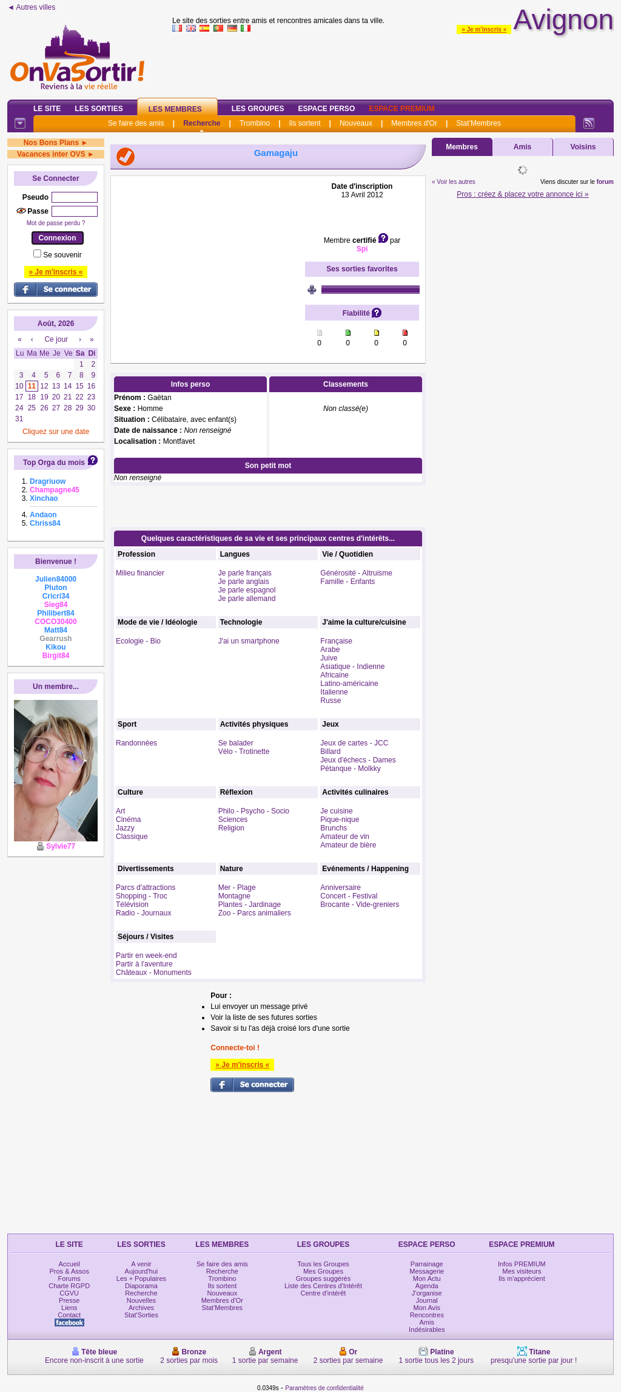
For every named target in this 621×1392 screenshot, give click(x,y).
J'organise (427, 1293)
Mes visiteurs (521, 1271)
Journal (427, 1300)
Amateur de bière (348, 845)
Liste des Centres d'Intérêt (323, 1285)
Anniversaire (340, 887)
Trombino (255, 123)
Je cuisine (336, 811)
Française (336, 641)
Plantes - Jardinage (249, 904)
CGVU (69, 1293)
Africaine (334, 675)
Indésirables (427, 1329)
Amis (522, 147)
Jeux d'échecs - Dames (357, 760)
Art (120, 811)
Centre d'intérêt (323, 1293)
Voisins (583, 147)
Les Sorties (99, 108)
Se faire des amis (136, 123)
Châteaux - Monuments (154, 972)
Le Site (47, 108)
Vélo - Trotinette (244, 751)
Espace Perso (326, 108)
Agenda (426, 1285)
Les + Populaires (141, 1278)
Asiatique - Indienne (352, 666)
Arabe (330, 649)
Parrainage (427, 1264)
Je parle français (245, 573)
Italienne (333, 692)
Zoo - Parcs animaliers (254, 913)
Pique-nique (339, 819)
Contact (69, 1315)
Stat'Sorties (141, 1315)
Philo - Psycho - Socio (253, 811)
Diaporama (141, 1285)
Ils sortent (304, 123)
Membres (462, 147)
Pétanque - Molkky (350, 768)
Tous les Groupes (323, 1264)
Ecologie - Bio (138, 641)
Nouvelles (141, 1300)
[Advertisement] (208, 258)
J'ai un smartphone (249, 641)
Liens (69, 1307)
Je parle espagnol (247, 590)
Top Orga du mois (54, 462)
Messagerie (426, 1271)
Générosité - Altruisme (356, 573)
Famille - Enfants (347, 581)
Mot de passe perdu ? (56, 223)
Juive (328, 658)
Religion (231, 828)
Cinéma (128, 819)
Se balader (235, 743)
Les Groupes (258, 108)
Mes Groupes (323, 1271)
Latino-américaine (349, 683)
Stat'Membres (478, 123)
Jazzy (125, 828)
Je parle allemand (247, 598)
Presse (69, 1300)
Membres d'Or (414, 123)
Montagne (234, 896)
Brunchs (333, 828)
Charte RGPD (69, 1285)
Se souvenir (62, 255)
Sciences (233, 819)
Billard (330, 751)
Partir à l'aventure (144, 964)
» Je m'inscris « (484, 29)
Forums (69, 1278)
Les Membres (175, 109)
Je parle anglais (243, 581)
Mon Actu (427, 1278)
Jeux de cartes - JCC (354, 743)
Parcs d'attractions (145, 887)
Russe (330, 700)
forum (605, 181)
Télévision (132, 904)
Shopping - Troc (141, 896)
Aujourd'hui (141, 1271)
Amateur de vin (344, 836)
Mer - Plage (237, 887)
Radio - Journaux (143, 913)
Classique (132, 836)
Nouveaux (356, 123)
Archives (141, 1307)
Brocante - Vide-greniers (359, 904)
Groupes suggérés (323, 1278)
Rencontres (427, 1315)
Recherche (201, 123)
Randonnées (136, 743)
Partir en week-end (146, 955)
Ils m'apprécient (521, 1278)
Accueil (68, 1264)
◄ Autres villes (31, 7)
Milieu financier (140, 573)
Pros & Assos (69, 1271)
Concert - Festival (348, 896)
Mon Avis (427, 1307)
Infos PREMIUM (522, 1264)
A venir (141, 1264)
